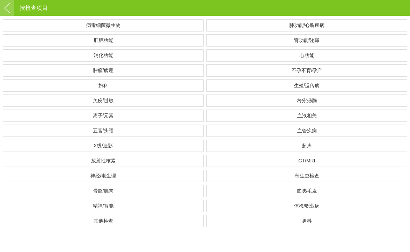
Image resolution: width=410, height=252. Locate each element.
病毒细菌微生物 (103, 25)
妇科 (103, 85)
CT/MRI (306, 160)
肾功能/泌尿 (307, 40)
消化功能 (103, 55)
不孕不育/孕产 (307, 70)
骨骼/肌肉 (103, 191)
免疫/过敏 (103, 100)
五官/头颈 (103, 130)
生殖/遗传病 (307, 85)
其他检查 (103, 221)
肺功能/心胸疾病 (307, 25)
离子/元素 (103, 115)
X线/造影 (103, 145)
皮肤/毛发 (306, 191)
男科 (307, 221)
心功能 (307, 55)
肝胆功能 (103, 40)
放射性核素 (103, 160)
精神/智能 (103, 206)
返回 (7, 8)
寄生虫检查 (307, 175)
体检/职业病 (307, 206)
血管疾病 (307, 130)
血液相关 (307, 115)
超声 (307, 145)
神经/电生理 (103, 175)
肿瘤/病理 (103, 70)
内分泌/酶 (306, 100)
